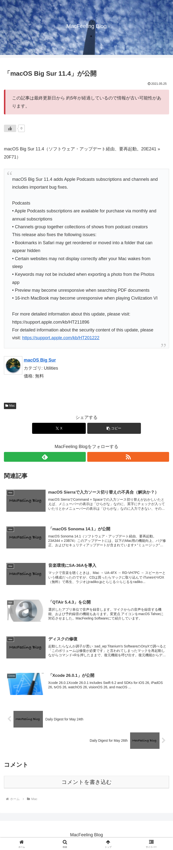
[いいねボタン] (10, 128)
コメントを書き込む (87, 783)
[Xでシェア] (59, 428)
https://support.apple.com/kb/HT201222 (60, 337)
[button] (114, 428)
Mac (10, 405)
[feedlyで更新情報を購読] (45, 457)
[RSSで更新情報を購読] (128, 457)
